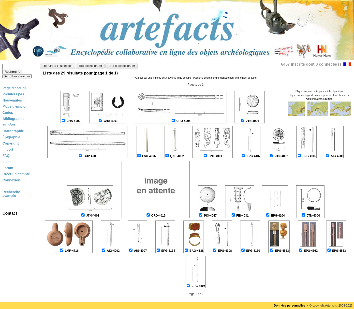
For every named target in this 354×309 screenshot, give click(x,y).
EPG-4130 (253, 250)
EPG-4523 (282, 250)
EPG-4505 (198, 286)
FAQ (6, 156)
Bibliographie (13, 119)
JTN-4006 (252, 121)
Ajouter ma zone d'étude (319, 99)
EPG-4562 (311, 250)
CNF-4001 (215, 156)
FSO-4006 (149, 156)
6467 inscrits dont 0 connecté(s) (311, 64)
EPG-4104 (278, 215)
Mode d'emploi (14, 106)
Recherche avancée (11, 194)
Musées (8, 125)
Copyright (10, 143)
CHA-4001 (111, 121)
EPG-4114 (168, 250)
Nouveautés (12, 100)
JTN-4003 (92, 215)
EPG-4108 (225, 250)
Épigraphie (11, 137)
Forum (7, 168)
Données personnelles (289, 305)
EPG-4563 (339, 250)
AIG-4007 (140, 250)
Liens (7, 162)
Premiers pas (13, 94)
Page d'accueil (14, 88)
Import (7, 149)
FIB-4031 (242, 215)
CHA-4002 (74, 121)
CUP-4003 (90, 156)
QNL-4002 (177, 156)
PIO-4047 (210, 215)
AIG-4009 (337, 156)
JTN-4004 (313, 215)
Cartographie (13, 131)
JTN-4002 (281, 156)
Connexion (11, 180)
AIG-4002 (113, 250)
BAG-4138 (197, 250)
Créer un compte (16, 174)
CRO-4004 (183, 121)
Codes (7, 113)
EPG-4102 (309, 156)
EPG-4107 (254, 156)
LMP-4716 (72, 250)
